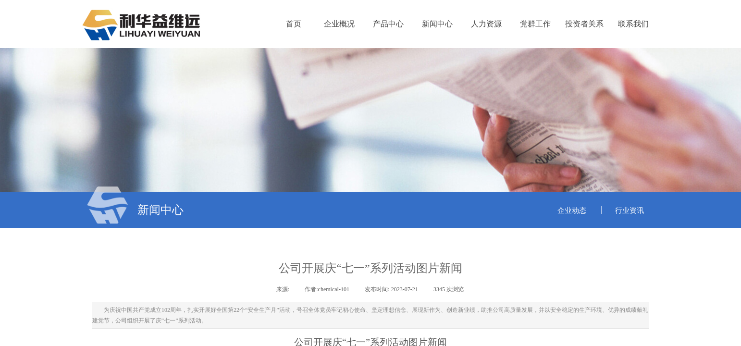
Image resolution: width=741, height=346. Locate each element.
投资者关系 (584, 24)
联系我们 (633, 24)
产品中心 (388, 24)
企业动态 (571, 210)
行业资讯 (629, 210)
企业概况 (339, 24)
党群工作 (535, 24)
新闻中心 (437, 24)
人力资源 (486, 24)
